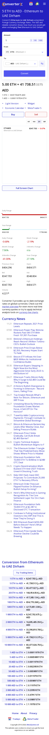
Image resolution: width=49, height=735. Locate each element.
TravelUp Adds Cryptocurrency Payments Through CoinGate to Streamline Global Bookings (29, 418)
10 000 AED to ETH (14, 704)
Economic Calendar (14, 108)
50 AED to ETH (16, 671)
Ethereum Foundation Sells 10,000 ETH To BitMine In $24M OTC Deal (29, 460)
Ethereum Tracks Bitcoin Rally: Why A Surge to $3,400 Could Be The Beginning (29, 380)
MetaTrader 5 (34, 108)
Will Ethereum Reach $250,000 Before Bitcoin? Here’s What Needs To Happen (28, 525)
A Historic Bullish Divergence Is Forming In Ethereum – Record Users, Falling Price (29, 389)
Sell (36, 114)
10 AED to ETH (16, 661)
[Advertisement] (24, 198)
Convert (24, 73)
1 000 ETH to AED (14, 614)
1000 (40, 40)
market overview (10, 306)
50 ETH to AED (16, 597)
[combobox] (24, 52)
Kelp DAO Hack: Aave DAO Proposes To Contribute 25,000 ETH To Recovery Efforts (29, 478)
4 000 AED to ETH (14, 694)
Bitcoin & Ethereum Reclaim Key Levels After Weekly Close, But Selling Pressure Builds (29, 427)
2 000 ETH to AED (14, 622)
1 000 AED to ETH (14, 685)
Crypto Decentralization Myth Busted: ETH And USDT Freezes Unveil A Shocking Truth (29, 469)
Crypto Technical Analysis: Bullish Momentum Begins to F (29, 443)
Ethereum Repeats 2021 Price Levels (28, 325)
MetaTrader (31, 719)
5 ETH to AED (16, 583)
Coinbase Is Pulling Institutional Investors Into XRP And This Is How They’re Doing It (29, 516)
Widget (31, 103)
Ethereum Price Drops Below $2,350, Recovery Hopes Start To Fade (28, 350)
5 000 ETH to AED (14, 637)
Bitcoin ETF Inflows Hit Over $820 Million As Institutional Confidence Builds (27, 359)
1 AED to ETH (16, 652)
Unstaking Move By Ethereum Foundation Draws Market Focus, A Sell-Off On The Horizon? (28, 407)
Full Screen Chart (24, 188)
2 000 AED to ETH (14, 690)
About (24, 713)
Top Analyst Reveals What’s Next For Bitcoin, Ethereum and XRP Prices (29, 397)
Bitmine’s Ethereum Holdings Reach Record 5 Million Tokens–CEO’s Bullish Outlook (29, 341)
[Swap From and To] (42, 63)
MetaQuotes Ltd (33, 725)
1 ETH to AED (16, 578)
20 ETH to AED (16, 592)
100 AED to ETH (15, 676)
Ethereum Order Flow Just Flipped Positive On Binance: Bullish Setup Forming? (27, 486)
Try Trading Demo (24, 572)
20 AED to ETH (16, 666)
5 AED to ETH (16, 657)
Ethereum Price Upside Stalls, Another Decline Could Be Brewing (28, 534)
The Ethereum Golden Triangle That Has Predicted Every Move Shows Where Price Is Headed (29, 451)
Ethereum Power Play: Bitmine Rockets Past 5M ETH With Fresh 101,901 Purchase (29, 333)
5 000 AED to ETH (14, 699)
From (6, 47)
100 (35, 40)
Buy (13, 114)
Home (15, 713)
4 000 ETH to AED (14, 629)
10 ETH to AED (16, 588)
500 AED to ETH (15, 680)
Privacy (33, 713)
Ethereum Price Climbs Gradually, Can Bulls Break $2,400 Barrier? (27, 436)
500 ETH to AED (15, 606)
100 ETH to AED (15, 602)
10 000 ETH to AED (14, 644)
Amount (7, 35)
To (5, 58)
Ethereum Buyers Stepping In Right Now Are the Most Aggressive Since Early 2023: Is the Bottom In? (29, 369)
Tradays (14, 719)
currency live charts (28, 312)
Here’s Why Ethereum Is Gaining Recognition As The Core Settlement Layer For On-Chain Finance (30, 496)
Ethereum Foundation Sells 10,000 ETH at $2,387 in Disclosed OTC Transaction (27, 507)
